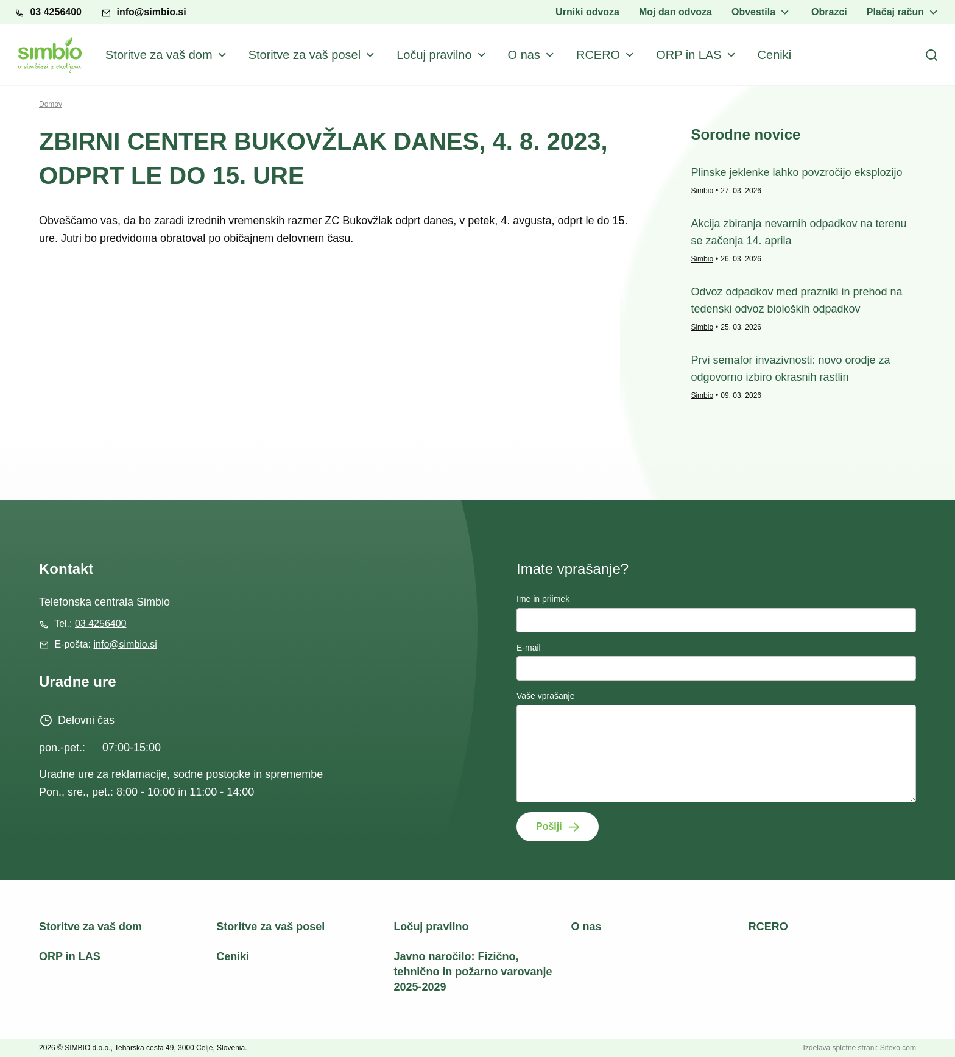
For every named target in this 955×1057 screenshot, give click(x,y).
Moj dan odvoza (675, 12)
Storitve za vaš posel (304, 55)
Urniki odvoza (587, 12)
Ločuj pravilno (433, 55)
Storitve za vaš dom (159, 55)
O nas (524, 55)
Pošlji (549, 826)
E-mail (528, 647)
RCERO (598, 55)
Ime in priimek (542, 599)
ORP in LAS (688, 55)
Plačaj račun (895, 12)
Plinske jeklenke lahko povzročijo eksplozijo (796, 172)
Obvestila (753, 12)
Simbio (702, 190)
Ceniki (775, 55)
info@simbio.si (151, 12)
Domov (50, 104)
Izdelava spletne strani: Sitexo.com (859, 1048)
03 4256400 (56, 12)
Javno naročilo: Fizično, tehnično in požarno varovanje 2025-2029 (472, 971)
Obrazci (829, 12)
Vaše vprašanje (545, 696)
